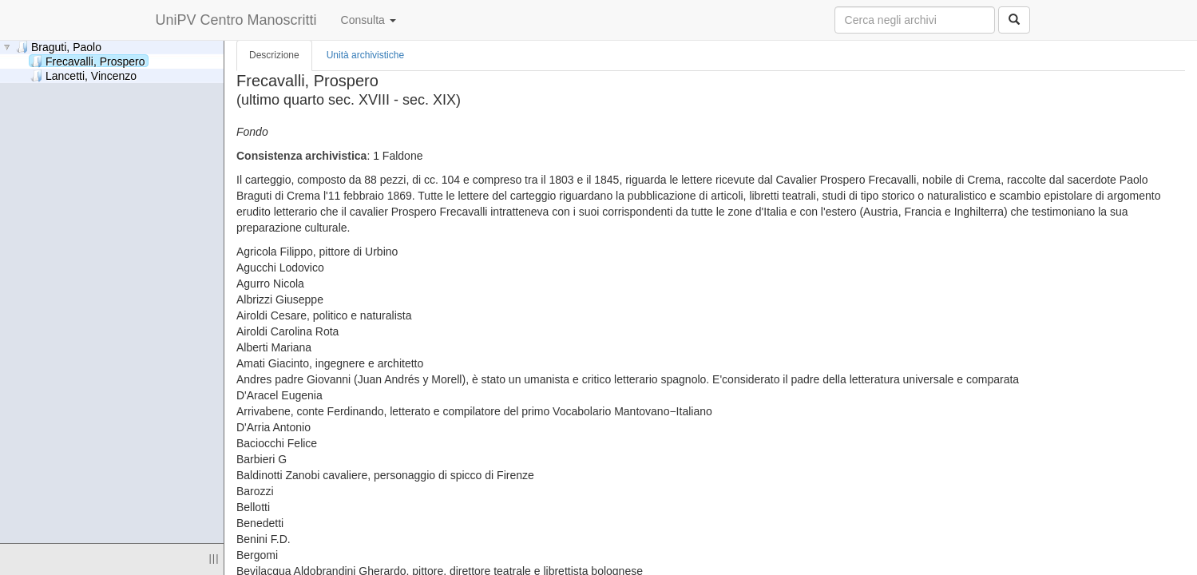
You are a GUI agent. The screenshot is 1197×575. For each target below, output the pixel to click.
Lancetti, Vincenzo (83, 75)
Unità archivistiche (365, 55)
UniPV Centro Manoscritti (236, 20)
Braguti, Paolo (58, 47)
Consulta (368, 20)
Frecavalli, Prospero (87, 61)
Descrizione (274, 55)
